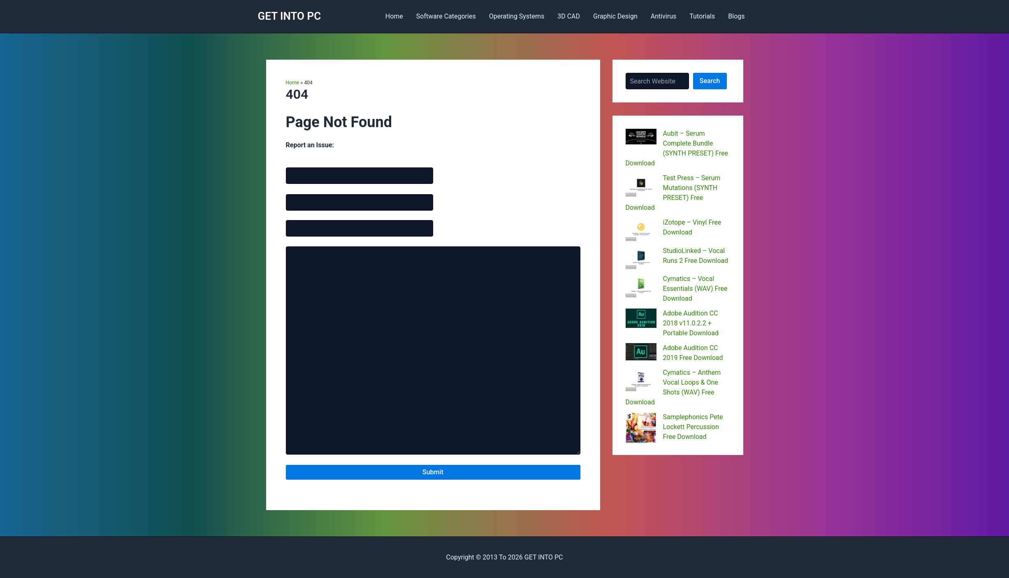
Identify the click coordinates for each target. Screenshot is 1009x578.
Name (305, 161)
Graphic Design (615, 16)
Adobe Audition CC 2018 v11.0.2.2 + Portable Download (691, 323)
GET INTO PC (289, 16)
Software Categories (446, 16)
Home (394, 16)
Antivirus (664, 16)
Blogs (736, 16)
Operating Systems (517, 16)
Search (710, 81)
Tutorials (702, 16)
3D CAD (568, 16)
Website (296, 214)
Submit (432, 472)
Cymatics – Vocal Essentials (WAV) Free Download (695, 288)
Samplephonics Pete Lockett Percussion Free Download (693, 427)
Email (304, 188)
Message (297, 240)
